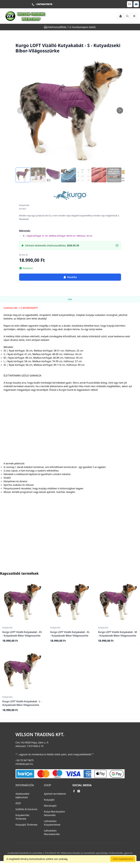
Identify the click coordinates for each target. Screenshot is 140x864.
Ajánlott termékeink (55, 793)
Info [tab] (70, 299)
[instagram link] (78, 791)
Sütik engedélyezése (123, 858)
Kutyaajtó (49, 799)
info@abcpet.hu (24, 764)
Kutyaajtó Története (26, 824)
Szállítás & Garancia (26, 809)
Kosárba (70, 277)
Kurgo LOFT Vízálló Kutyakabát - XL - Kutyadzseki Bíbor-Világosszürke (69, 633)
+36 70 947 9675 (25, 760)
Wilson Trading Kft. (40, 734)
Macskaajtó (50, 805)
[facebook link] (73, 791)
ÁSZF (18, 803)
